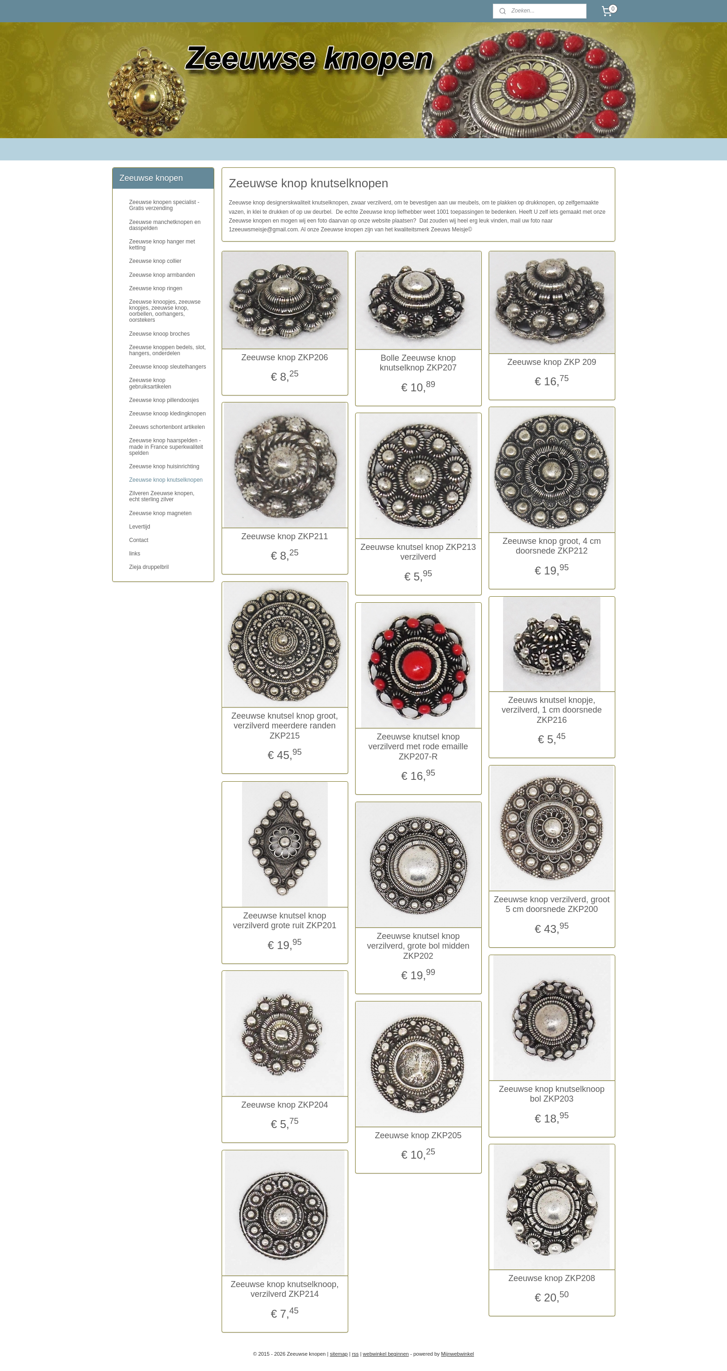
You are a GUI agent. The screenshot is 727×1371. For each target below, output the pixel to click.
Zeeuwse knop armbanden (162, 275)
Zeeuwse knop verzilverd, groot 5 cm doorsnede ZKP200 (552, 904)
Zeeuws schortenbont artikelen (167, 427)
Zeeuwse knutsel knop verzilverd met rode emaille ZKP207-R (418, 746)
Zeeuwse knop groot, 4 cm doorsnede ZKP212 (552, 546)
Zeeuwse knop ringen (156, 288)
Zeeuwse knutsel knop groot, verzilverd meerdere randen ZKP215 (284, 725)
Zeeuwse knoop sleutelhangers (167, 366)
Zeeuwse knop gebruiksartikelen (150, 383)
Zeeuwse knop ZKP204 (284, 1105)
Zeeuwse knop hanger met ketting (162, 244)
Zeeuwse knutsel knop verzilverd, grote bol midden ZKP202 (418, 946)
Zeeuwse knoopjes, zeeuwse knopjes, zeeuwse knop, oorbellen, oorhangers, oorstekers (165, 311)
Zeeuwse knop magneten (160, 513)
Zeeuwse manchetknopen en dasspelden (165, 225)
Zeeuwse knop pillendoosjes (164, 400)
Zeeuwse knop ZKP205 (418, 1135)
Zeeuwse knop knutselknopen (166, 480)
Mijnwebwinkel (457, 1354)
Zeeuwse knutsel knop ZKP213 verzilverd (418, 552)
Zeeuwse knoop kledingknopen (167, 413)
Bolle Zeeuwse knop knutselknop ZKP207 (418, 363)
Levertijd (139, 526)
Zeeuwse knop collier (155, 261)
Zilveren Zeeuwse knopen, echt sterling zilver (162, 496)
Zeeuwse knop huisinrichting (164, 466)
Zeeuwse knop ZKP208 (551, 1278)
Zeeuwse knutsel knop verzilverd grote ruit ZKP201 (284, 921)
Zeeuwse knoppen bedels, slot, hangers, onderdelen (167, 350)
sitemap (339, 1354)
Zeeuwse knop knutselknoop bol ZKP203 (552, 1094)
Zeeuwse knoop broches (159, 334)
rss (355, 1354)
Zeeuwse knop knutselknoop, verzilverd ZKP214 (284, 1289)
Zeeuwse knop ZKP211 (284, 536)
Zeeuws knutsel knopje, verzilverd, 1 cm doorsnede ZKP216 (552, 710)
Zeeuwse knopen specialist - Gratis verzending (164, 205)
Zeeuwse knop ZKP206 (284, 357)
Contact (138, 540)
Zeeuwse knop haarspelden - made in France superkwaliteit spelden (166, 446)
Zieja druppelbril (149, 567)
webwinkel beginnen (386, 1354)
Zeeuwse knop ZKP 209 (551, 362)
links (134, 553)
